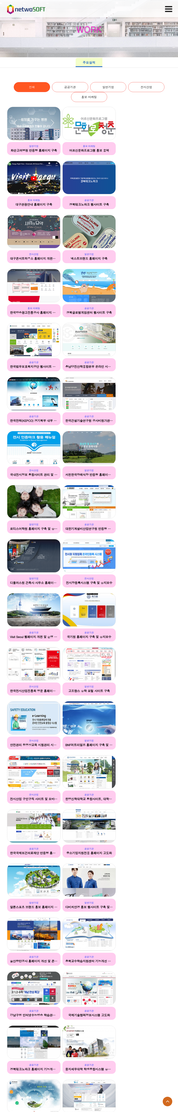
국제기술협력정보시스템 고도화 (34, 745)
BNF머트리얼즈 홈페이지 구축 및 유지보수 (144, 529)
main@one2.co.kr (31, 1099)
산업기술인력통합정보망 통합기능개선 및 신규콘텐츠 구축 (144, 799)
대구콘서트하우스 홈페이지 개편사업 (89, 205)
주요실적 (89, 62)
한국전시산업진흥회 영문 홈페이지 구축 (144, 475)
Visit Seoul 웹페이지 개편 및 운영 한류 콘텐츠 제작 (33, 475)
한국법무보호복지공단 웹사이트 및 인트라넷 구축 (144, 259)
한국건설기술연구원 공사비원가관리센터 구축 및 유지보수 (144, 313)
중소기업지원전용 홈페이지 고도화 (34, 637)
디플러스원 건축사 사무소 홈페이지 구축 (89, 421)
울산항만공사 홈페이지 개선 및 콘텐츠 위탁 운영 (33, 691)
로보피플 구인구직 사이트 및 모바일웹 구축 (89, 799)
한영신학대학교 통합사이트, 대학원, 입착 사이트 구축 (89, 583)
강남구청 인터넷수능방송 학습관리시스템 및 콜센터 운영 (144, 691)
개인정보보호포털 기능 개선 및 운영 (33, 799)
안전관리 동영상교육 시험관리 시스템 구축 (89, 529)
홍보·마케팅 (89, 97)
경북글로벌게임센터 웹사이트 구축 (89, 259)
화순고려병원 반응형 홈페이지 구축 (34, 151)
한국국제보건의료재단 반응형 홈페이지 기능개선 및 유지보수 (144, 583)
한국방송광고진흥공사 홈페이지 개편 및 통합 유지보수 (33, 259)
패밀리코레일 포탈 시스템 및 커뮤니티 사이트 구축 (33, 961)
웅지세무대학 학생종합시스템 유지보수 (144, 745)
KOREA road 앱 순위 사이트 (33, 1069)
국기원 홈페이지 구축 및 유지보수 (89, 475)
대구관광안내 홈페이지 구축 (144, 151)
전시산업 (146, 87)
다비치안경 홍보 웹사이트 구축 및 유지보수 (144, 637)
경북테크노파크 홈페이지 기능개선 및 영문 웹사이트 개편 (89, 745)
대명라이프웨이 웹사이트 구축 (144, 853)
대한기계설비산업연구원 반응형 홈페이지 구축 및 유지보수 (33, 421)
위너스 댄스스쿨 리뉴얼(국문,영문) (34, 1015)
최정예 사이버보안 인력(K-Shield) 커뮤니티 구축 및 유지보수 (144, 907)
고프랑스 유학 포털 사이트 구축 (33, 529)
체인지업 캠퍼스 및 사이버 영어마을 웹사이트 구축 (144, 961)
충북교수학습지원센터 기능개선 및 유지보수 (89, 691)
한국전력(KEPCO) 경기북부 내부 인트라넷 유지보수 (89, 313)
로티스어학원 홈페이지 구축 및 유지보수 (144, 367)
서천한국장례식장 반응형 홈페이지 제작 (89, 367)
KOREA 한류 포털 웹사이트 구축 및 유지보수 (89, 961)
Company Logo (26, 8)
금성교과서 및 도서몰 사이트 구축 (89, 907)
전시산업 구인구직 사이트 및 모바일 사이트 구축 (33, 583)
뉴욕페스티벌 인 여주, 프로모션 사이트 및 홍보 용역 (89, 1015)
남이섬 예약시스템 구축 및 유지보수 (33, 853)
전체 (32, 87)
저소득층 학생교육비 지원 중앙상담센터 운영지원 (89, 853)
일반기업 (108, 87)
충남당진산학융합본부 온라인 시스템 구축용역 (33, 313)
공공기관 (70, 87)
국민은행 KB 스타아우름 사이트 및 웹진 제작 (144, 1015)
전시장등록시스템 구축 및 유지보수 (144, 421)
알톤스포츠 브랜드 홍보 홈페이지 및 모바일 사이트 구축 (89, 637)
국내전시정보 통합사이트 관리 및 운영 (33, 367)
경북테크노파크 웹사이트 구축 (34, 205)
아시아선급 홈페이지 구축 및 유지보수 (33, 907)
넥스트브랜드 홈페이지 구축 (144, 205)
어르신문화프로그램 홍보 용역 (89, 151)
